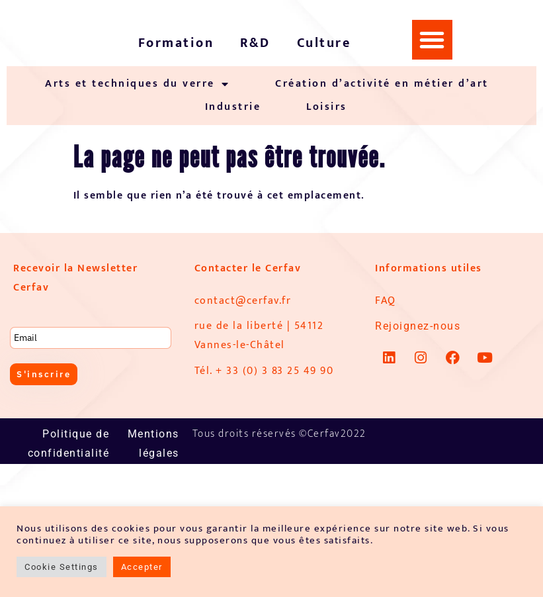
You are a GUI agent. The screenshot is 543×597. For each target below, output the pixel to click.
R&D (255, 43)
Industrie (233, 107)
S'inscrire (46, 375)
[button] (432, 39)
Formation (176, 43)
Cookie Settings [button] (61, 567)
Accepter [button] (142, 567)
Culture (324, 43)
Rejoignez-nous (417, 326)
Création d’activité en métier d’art (382, 84)
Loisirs (326, 107)
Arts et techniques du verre (137, 84)
